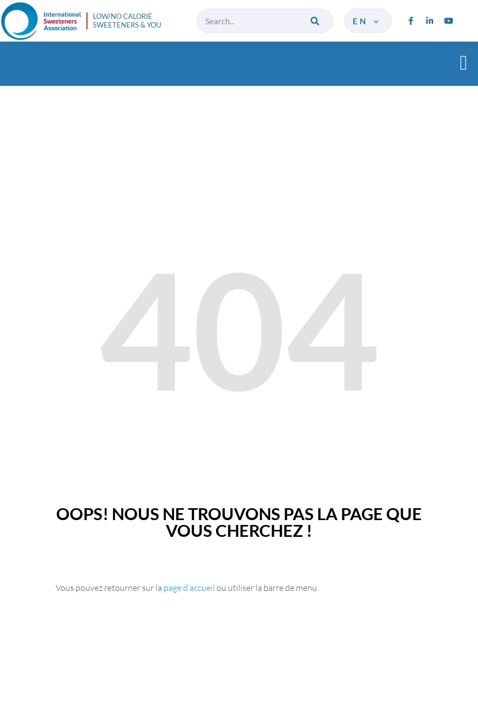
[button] (464, 62)
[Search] (316, 20)
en (366, 21)
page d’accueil (189, 587)
